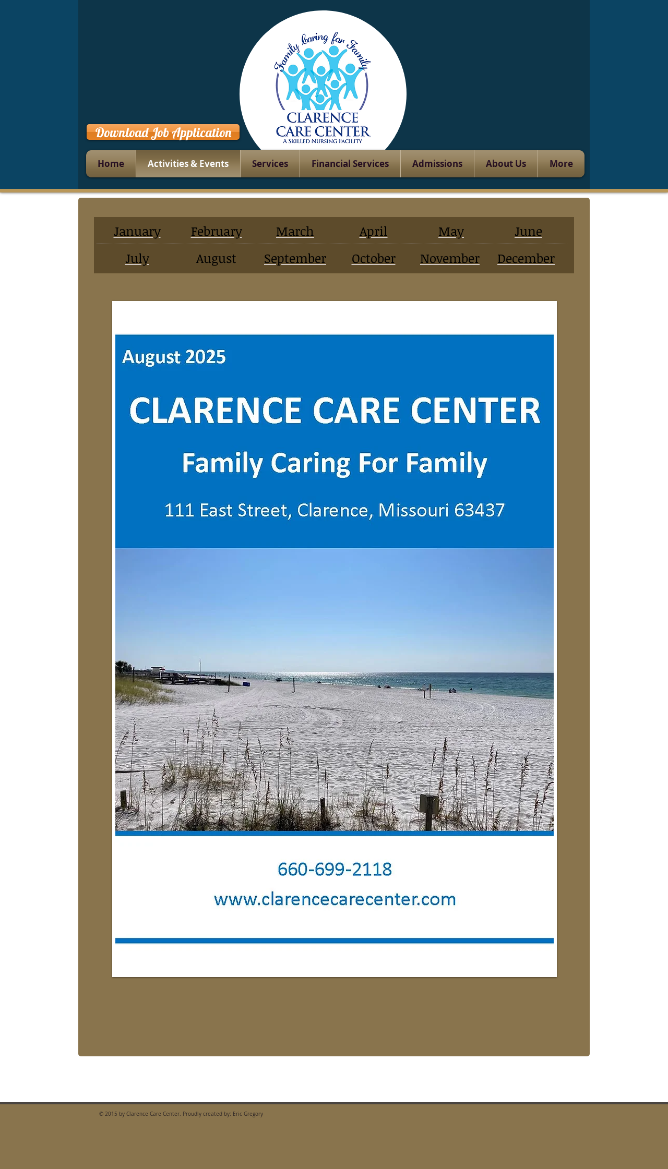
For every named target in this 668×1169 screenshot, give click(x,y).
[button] (334, 639)
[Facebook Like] (554, 130)
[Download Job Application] (163, 132)
